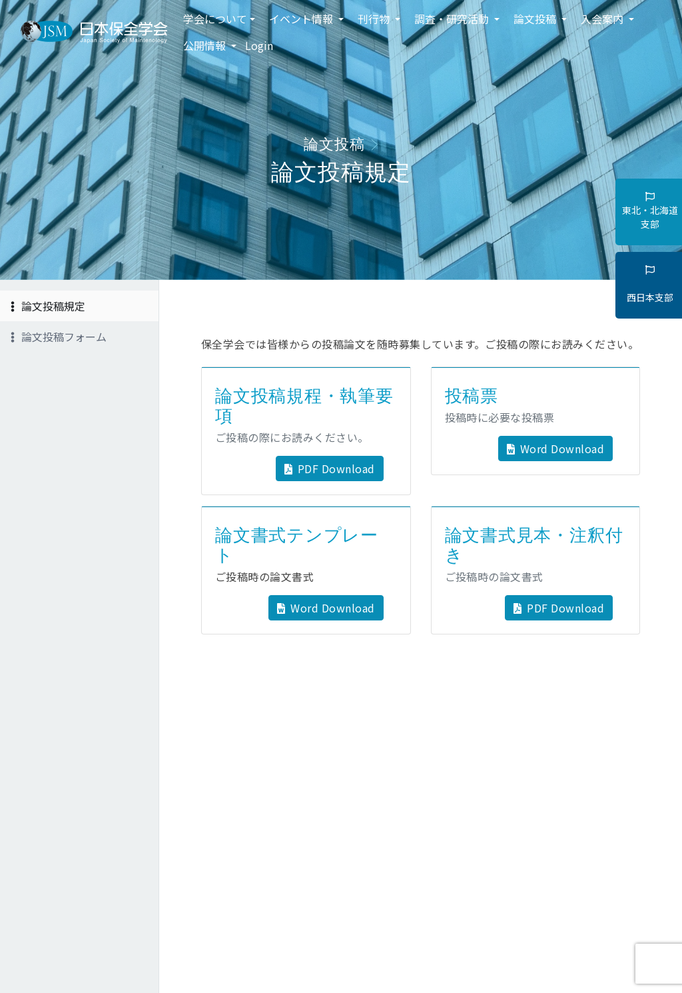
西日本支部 (650, 284)
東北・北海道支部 (650, 211)
